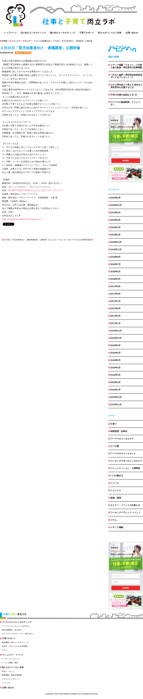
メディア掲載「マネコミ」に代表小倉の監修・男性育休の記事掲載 (126, 66)
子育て (113, 424)
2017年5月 (115, 308)
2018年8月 (115, 257)
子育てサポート (86, 33)
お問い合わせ (131, 33)
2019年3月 (115, 227)
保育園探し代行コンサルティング (15, 642)
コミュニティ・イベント (13, 655)
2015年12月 (116, 397)
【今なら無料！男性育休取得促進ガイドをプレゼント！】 (126, 76)
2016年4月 (115, 367)
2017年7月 (115, 301)
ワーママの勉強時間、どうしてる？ (125, 103)
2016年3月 (115, 375)
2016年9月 (115, 345)
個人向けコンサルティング (62, 33)
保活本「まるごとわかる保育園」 (15, 646)
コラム (113, 520)
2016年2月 (115, 382)
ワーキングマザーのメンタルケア (126, 461)
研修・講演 (115, 498)
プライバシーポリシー (11, 679)
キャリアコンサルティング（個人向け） (18, 634)
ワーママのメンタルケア (122, 438)
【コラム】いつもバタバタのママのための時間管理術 (70, 240)
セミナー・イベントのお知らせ (37, 41)
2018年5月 (115, 271)
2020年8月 (115, 197)
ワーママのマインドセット (123, 453)
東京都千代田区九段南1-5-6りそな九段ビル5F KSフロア (35, 190)
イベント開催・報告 (10, 663)
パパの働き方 (116, 475)
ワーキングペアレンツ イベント (125, 512)
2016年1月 (115, 389)
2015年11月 (116, 404)
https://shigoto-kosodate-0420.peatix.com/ (21, 219)
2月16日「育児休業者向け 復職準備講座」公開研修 (24, 240)
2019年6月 (115, 212)
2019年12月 (116, 205)
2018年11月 (116, 249)
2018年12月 (116, 242)
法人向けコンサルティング (33, 33)
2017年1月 (115, 323)
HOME (4, 41)
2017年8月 (115, 294)
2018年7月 (115, 264)
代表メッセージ (8, 671)
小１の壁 (114, 446)
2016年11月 (116, 330)
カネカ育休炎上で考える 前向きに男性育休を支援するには (126, 85)
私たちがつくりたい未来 (109, 33)
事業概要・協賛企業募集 (12, 675)
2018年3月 (115, 279)
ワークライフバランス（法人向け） (16, 626)
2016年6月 (115, 353)
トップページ (10, 33)
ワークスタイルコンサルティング (16, 622)
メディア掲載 (116, 527)
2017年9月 (115, 286)
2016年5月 (115, 360)
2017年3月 (115, 316)
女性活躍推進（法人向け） (12, 630)
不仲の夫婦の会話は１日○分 (123, 94)
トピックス (15, 41)
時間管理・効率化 (118, 431)
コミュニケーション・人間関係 (125, 468)
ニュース (114, 483)
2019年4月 (115, 220)
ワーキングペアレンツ (11, 659)
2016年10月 (116, 338)
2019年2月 (115, 234)
